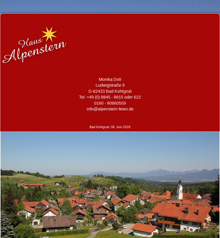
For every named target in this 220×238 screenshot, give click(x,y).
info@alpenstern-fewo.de (110, 109)
